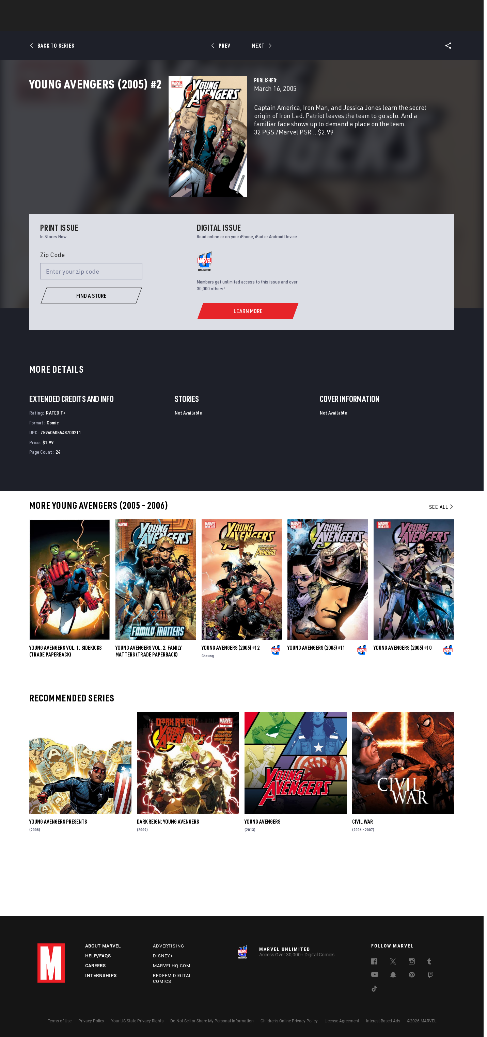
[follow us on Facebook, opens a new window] (374, 962)
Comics (166, 24)
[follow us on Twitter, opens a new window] (393, 962)
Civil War (362, 883)
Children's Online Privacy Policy (289, 1021)
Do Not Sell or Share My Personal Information (212, 1021)
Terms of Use (60, 1021)
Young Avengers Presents (58, 883)
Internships (101, 975)
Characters (199, 24)
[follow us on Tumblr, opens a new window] (429, 962)
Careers (95, 965)
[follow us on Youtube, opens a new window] (374, 975)
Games (291, 24)
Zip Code (52, 317)
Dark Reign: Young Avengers (168, 883)
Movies (232, 24)
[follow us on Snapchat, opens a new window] (393, 975)
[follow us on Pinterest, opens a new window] (412, 975)
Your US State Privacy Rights (137, 1021)
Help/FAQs (98, 955)
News (140, 24)
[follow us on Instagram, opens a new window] (412, 962)
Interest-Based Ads (383, 1021)
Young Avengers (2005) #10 (402, 710)
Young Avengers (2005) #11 (316, 710)
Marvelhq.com (171, 965)
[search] (437, 8)
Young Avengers (262, 883)
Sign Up (85, 8)
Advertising (168, 946)
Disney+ (163, 955)
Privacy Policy (91, 1021)
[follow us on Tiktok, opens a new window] (374, 989)
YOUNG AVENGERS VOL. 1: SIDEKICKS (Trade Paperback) (65, 713)
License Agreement (342, 1021)
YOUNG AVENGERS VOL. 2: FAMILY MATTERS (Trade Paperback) (148, 713)
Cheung (208, 717)
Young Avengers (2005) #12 (231, 710)
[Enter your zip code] (91, 333)
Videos (318, 24)
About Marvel (103, 946)
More (342, 24)
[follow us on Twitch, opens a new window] (430, 976)
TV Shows (262, 24)
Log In (62, 8)
